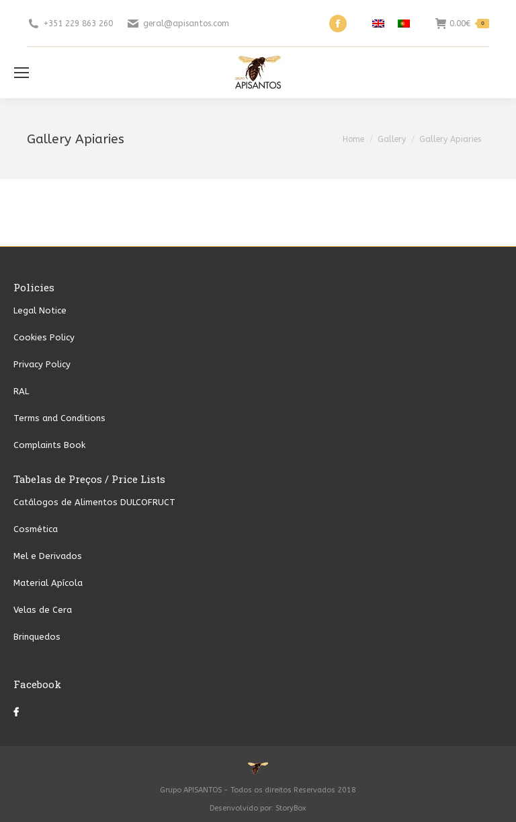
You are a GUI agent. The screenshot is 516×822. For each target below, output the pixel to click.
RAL (21, 391)
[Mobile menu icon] (21, 73)
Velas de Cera (42, 610)
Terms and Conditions (59, 418)
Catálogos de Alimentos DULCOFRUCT (94, 502)
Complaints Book (49, 445)
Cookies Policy (44, 337)
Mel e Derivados (47, 556)
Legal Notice (40, 310)
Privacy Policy (42, 364)
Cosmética (35, 529)
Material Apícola (48, 583)
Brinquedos (36, 637)
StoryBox (290, 808)
